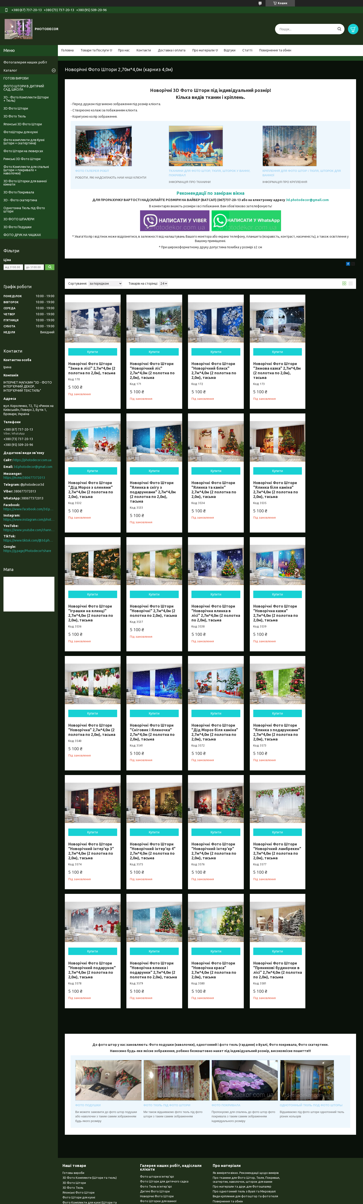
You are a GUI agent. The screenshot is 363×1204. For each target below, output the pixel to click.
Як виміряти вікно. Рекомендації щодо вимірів (246, 1056)
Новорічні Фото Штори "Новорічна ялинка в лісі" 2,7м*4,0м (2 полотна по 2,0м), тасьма (90, 609)
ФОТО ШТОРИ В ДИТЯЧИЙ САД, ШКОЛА (23, 87)
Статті (247, 50)
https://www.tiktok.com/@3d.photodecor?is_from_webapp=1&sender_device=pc (28, 540)
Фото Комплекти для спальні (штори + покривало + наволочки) (26, 170)
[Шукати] (339, 29)
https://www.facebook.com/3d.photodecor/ (28, 509)
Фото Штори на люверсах (23, 151)
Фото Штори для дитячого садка (164, 1065)
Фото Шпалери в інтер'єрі (158, 1095)
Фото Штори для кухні (79, 1081)
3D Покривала (150, 1099)
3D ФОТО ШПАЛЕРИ (18, 219)
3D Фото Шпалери (76, 1133)
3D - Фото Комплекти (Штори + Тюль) (26, 98)
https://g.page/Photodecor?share (27, 551)
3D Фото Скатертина (78, 1123)
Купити (91, 350)
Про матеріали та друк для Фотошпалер (242, 1070)
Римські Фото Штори (78, 1099)
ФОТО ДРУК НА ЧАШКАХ (22, 235)
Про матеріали (203, 50)
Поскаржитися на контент (217, 1199)
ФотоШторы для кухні (20, 132)
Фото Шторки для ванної (158, 1085)
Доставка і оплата (171, 50)
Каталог (10, 70)
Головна (67, 50)
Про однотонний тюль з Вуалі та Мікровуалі (244, 1075)
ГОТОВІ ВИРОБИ (15, 78)
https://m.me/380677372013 (24, 477)
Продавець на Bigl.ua (181, 1195)
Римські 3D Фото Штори (22, 159)
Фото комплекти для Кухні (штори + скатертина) (23, 141)
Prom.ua (204, 1191)
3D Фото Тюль (14, 116)
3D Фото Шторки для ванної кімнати (25, 182)
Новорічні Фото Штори (157, 1080)
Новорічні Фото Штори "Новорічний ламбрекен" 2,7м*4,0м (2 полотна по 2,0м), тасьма (329, 730)
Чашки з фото (73, 1142)
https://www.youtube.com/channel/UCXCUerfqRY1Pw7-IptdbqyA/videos (28, 530)
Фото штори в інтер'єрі (157, 1060)
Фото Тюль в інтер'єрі (156, 1070)
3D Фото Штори (15, 108)
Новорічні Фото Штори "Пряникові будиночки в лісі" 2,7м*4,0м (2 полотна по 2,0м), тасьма (270, 851)
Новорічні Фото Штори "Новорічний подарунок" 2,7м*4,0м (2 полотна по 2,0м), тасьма (91, 851)
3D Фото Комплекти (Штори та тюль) (90, 1061)
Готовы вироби (73, 1056)
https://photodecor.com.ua (32, 460)
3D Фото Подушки (17, 227)
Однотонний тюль (153, 1104)
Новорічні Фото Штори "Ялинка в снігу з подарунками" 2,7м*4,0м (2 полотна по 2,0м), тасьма (91, 487)
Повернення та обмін (275, 50)
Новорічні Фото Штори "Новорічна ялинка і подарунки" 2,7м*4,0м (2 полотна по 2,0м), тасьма (150, 851)
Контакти (144, 50)
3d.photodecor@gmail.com (307, 200)
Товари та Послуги (95, 50)
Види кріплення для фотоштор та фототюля (245, 1080)
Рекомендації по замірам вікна (210, 193)
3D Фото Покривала (18, 192)
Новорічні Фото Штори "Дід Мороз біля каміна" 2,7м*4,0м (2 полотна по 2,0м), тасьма (328, 609)
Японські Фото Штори (78, 1076)
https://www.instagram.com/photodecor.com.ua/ (28, 519)
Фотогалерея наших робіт (25, 62)
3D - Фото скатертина (20, 200)
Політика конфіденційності (255, 1199)
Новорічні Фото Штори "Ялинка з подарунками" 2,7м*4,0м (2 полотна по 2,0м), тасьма (91, 730)
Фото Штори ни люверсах (81, 1095)
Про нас (124, 50)
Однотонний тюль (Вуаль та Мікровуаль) (92, 1128)
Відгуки (229, 50)
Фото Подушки (73, 1138)
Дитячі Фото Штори (155, 1075)
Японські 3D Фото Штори (22, 124)
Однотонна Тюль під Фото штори (24, 209)
